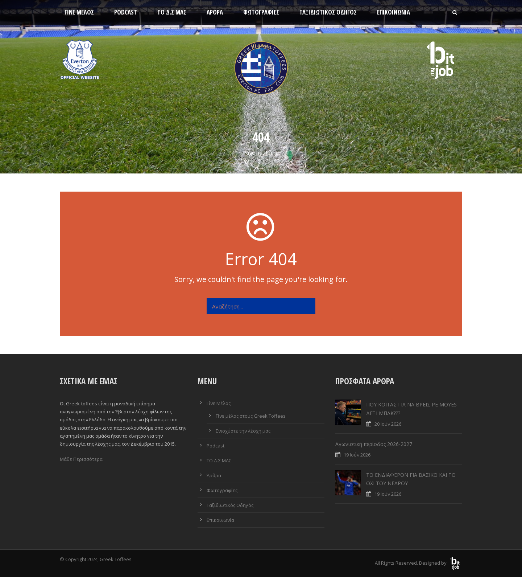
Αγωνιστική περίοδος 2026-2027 (373, 444)
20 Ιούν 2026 (387, 424)
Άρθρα (215, 12)
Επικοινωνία (393, 12)
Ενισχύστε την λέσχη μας (243, 430)
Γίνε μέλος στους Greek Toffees (251, 416)
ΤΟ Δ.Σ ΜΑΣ (171, 12)
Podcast (125, 12)
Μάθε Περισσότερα (81, 459)
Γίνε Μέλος (79, 12)
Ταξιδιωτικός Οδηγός (328, 12)
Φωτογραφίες (261, 12)
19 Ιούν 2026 (357, 454)
